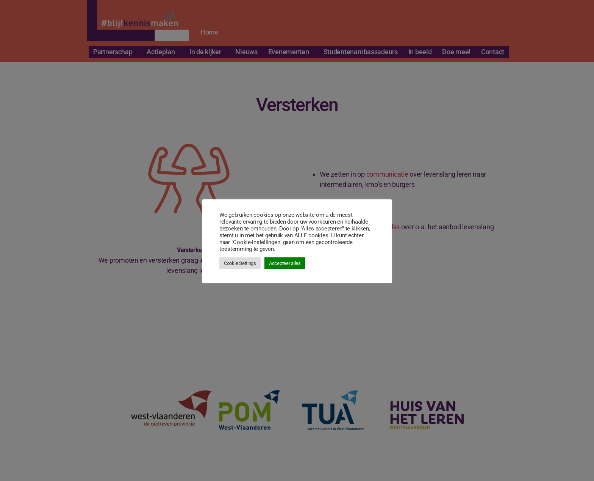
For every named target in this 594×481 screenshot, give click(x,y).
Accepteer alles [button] (285, 263)
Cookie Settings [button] (240, 263)
